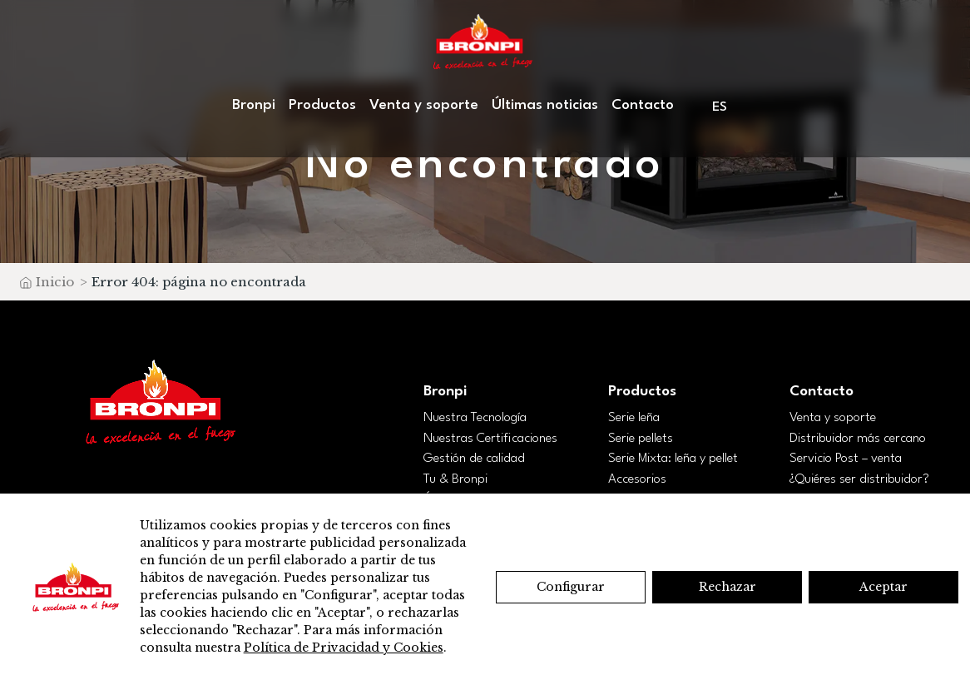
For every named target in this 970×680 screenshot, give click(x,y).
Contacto (642, 105)
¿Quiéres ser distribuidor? (859, 479)
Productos (322, 105)
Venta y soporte (423, 105)
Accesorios (637, 479)
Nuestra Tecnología (475, 417)
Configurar (571, 586)
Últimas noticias (545, 105)
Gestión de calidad (474, 458)
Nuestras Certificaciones (490, 438)
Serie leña (634, 417)
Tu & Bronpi (455, 479)
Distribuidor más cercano (857, 438)
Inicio (55, 282)
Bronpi (253, 105)
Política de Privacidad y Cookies (343, 647)
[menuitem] (721, 107)
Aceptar (883, 586)
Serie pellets (640, 438)
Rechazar (727, 586)
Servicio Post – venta (845, 458)
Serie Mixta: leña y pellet (673, 458)
